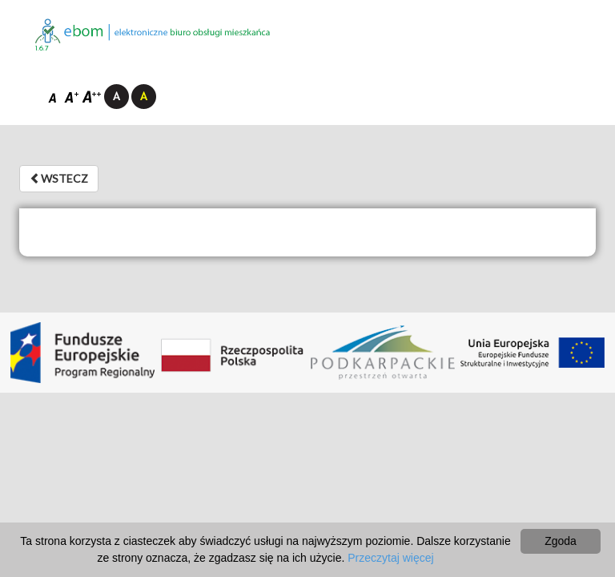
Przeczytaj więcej (390, 557)
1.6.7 (42, 48)
